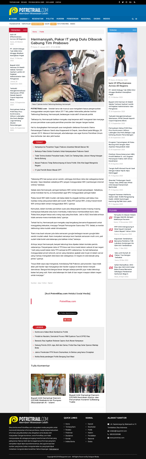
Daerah (90, 424)
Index (25, 30)
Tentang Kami (15, 2)
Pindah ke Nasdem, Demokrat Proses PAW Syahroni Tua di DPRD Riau (62, 336)
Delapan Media (93, 457)
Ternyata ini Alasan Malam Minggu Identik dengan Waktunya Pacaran (125, 217)
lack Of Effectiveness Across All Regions (18, 37)
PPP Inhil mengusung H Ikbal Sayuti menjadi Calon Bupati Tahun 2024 (125, 229)
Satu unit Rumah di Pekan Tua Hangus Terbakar (122, 255)
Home (13, 19)
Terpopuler (26, 24)
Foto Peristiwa (63, 24)
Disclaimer (50, 2)
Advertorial (37, 24)
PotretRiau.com (68, 301)
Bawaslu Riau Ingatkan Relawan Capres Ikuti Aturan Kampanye (59, 341)
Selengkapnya (54, 449)
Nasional (86, 19)
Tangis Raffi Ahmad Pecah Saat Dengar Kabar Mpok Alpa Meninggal (122, 170)
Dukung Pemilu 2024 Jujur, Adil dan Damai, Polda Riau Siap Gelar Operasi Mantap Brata (66, 346)
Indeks (106, 19)
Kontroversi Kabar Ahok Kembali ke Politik (51, 332)
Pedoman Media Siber (36, 2)
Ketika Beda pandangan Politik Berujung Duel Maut (54, 357)
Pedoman (69, 433)
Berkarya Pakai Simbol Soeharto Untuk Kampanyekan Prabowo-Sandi (62, 151)
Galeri (47, 24)
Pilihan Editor (15, 24)
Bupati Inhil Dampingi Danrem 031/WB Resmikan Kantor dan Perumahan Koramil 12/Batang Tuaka (84, 398)
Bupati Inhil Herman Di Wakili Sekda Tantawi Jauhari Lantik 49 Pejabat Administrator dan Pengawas (17, 72)
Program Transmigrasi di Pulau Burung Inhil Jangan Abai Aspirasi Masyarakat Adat (121, 144)
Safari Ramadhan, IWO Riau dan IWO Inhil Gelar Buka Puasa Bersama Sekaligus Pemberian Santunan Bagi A (124, 269)
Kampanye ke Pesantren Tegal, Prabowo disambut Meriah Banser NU (62, 147)
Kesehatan (37, 19)
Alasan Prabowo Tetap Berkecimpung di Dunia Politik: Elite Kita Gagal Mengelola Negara (66, 164)
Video (53, 24)
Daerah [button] (24, 19)
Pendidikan (72, 19)
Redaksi (24, 2)
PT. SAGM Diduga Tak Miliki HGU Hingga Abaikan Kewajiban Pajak (122, 92)
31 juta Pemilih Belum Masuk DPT (48, 170)
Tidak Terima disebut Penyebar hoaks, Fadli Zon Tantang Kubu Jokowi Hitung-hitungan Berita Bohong (68, 157)
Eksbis (97, 19)
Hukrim (60, 19)
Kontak (58, 2)
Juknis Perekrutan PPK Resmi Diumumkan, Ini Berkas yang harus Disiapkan (64, 352)
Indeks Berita (70, 441)
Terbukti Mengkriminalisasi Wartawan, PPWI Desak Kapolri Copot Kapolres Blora (122, 118)
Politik (50, 19)
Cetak (67, 320)
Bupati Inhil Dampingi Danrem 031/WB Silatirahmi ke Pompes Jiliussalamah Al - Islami (46, 400)
